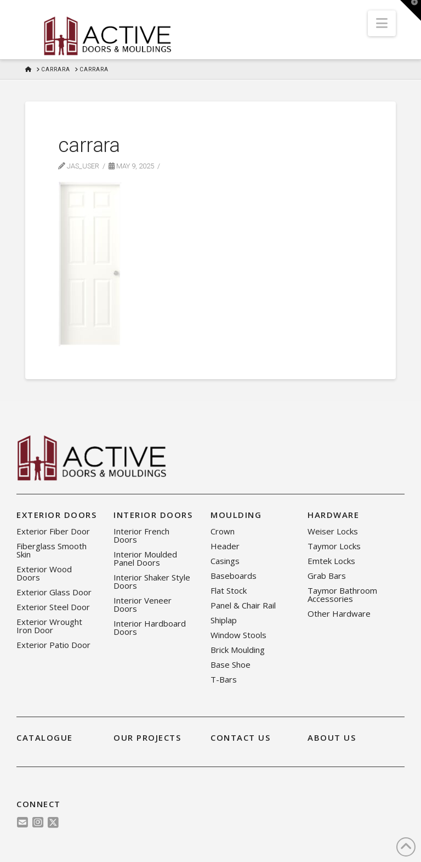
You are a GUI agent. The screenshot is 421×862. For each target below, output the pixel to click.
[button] (382, 23)
